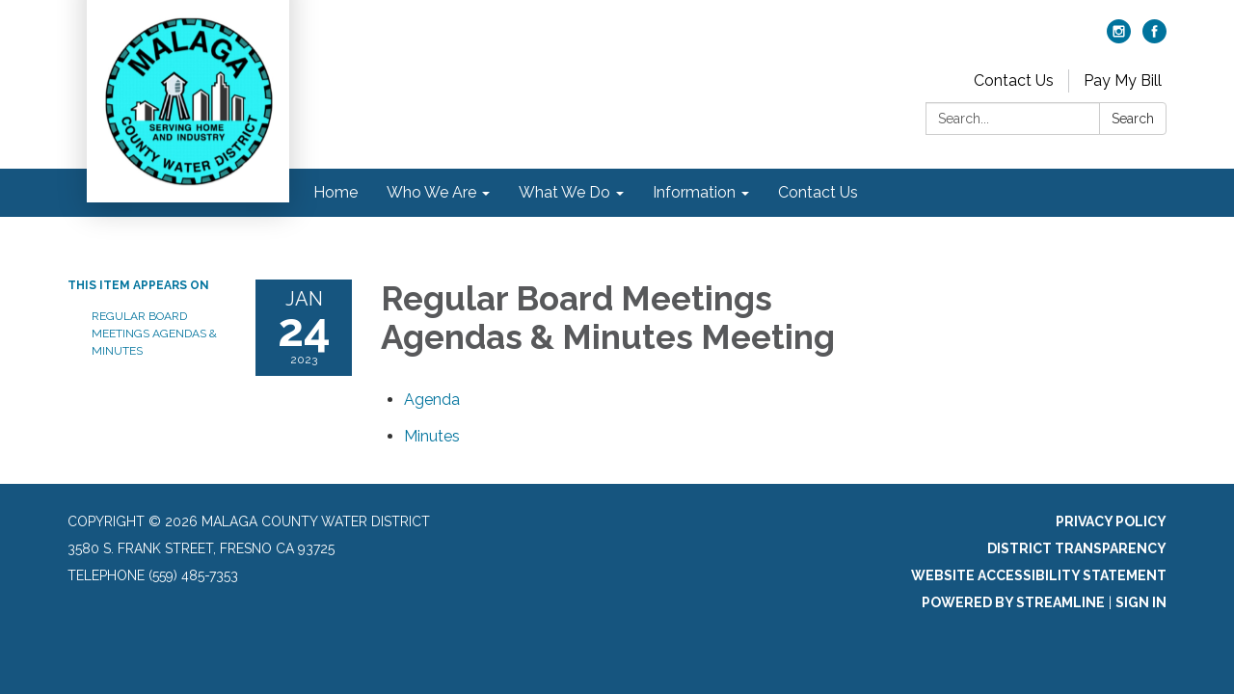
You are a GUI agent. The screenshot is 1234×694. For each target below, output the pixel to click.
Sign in (1141, 602)
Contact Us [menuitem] (818, 192)
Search (1133, 118)
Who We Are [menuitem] (431, 192)
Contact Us (1014, 80)
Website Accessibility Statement (1039, 575)
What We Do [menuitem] (564, 192)
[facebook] (1154, 38)
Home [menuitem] (335, 192)
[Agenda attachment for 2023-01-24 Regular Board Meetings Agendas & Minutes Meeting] (432, 399)
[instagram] (1119, 38)
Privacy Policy (1111, 521)
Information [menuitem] (694, 192)
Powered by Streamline (1013, 602)
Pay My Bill (1123, 80)
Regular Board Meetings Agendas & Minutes (154, 333)
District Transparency (1077, 548)
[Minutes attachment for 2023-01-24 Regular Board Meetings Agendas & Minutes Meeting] (432, 436)
